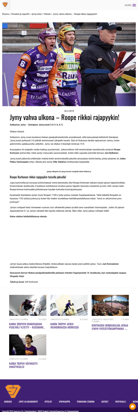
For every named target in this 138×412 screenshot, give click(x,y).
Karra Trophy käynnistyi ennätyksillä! (23, 365)
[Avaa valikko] (130, 5)
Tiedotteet (108, 319)
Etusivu (5, 14)
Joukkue (8, 401)
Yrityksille (120, 401)
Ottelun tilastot (17, 131)
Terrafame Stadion (85, 401)
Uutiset (104, 401)
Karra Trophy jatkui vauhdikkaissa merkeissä (64, 325)
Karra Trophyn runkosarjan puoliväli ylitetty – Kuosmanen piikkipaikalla (27, 327)
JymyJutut (36, 14)
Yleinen (47, 14)
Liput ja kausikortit (28, 401)
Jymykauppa (64, 401)
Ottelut (48, 401)
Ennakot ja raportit (20, 14)
